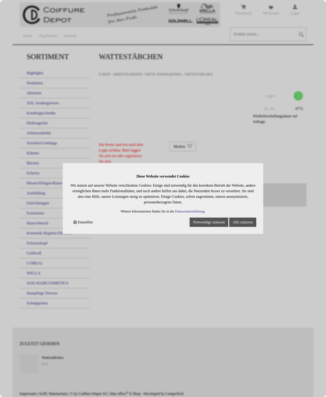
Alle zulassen (243, 222)
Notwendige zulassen (209, 222)
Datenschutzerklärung (190, 211)
